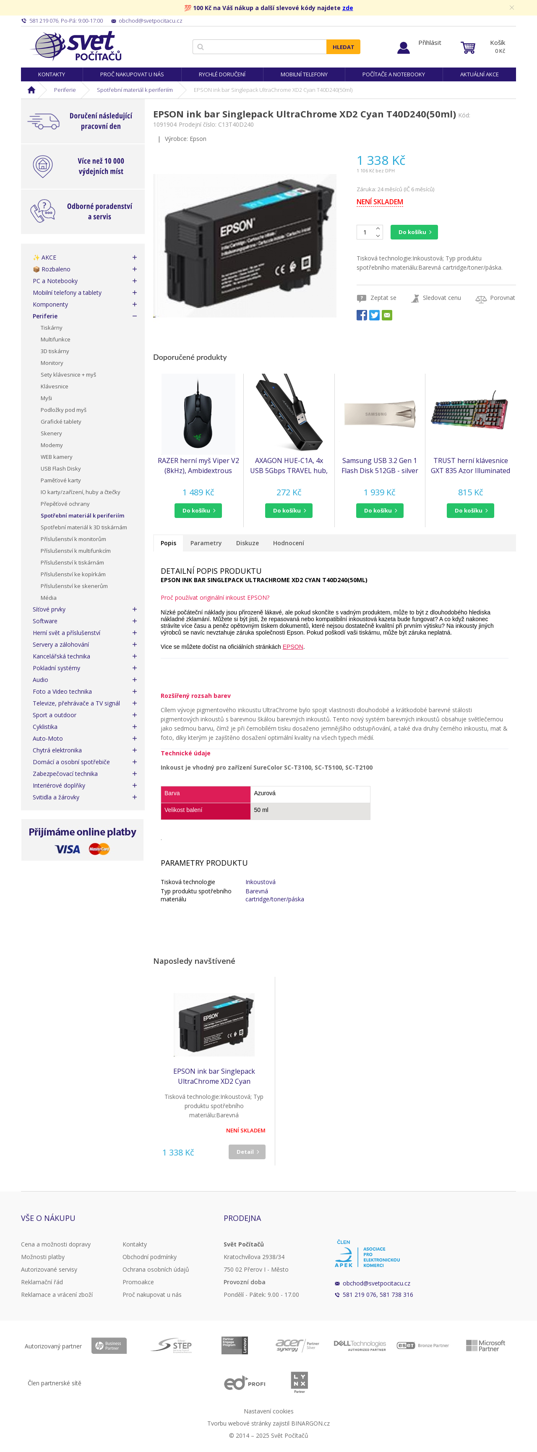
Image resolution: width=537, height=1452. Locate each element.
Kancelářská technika (61, 656)
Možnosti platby (43, 1257)
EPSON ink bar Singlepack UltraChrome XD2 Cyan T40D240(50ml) (214, 1076)
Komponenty (50, 304)
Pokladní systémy (56, 668)
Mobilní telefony (304, 74)
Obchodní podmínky (150, 1257)
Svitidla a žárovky (56, 797)
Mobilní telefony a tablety (67, 293)
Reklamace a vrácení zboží (57, 1294)
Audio (40, 680)
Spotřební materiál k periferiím (135, 90)
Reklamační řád (42, 1282)
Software (45, 621)
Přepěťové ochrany (65, 503)
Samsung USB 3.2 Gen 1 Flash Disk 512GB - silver (379, 465)
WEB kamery (57, 457)
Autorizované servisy (49, 1269)
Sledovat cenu (442, 298)
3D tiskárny (55, 351)
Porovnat (502, 298)
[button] (198, 510)
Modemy (52, 445)
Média (49, 597)
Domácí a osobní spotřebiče (71, 762)
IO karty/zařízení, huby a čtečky (80, 492)
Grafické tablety (61, 421)
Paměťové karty (61, 480)
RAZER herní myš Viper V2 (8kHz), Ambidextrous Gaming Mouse (198, 466)
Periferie (65, 90)
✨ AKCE (44, 257)
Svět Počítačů (75, 46)
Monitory (52, 363)
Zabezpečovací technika (65, 774)
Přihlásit (429, 42)
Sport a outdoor (54, 715)
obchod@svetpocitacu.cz (376, 1283)
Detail (245, 1151)
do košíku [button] (196, 510)
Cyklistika (45, 727)
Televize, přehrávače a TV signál (76, 703)
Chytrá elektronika (57, 750)
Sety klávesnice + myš (68, 374)
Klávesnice (54, 386)
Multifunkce (55, 339)
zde (347, 8)
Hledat (344, 47)
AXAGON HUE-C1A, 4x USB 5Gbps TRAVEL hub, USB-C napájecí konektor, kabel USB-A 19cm (289, 466)
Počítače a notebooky (393, 74)
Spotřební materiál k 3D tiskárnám (84, 527)
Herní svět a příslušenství (66, 633)
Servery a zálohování (61, 644)
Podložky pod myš (63, 410)
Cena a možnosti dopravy (56, 1244)
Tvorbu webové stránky (239, 1423)
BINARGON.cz (310, 1423)
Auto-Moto (48, 738)
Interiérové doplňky (59, 785)
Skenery (51, 433)
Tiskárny (52, 327)
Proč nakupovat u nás (132, 74)
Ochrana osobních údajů (156, 1269)
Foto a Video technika (62, 691)
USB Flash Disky (61, 468)
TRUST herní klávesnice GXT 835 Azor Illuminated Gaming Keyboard (470, 466)
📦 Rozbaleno (51, 269)
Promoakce (138, 1282)
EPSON (293, 646)
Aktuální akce (479, 74)
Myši (46, 398)
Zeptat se (383, 298)
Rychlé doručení (222, 74)
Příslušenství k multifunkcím (76, 550)
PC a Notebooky (55, 281)
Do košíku (412, 232)
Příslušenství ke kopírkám (73, 574)
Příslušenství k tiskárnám (72, 562)
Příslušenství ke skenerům (74, 586)
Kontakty (51, 74)
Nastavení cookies (269, 1411)
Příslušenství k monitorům (73, 539)
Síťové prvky (49, 609)
